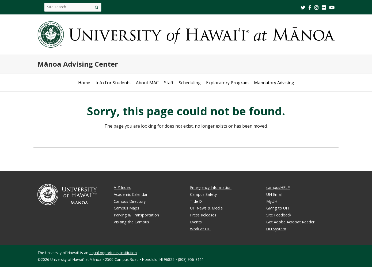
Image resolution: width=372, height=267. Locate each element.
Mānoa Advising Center (77, 64)
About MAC (147, 83)
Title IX (196, 201)
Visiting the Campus (131, 221)
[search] (96, 7)
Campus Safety (203, 194)
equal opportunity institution (113, 252)
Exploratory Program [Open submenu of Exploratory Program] (227, 83)
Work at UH (200, 228)
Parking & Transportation (136, 215)
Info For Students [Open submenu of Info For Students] (113, 83)
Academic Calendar (130, 194)
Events (196, 221)
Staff (168, 83)
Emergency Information (210, 187)
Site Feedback (278, 215)
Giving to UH (277, 208)
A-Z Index (122, 187)
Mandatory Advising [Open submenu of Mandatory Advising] (274, 83)
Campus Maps (126, 208)
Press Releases (203, 215)
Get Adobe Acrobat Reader (290, 221)
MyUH (271, 201)
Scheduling (190, 83)
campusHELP (278, 187)
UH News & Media (206, 208)
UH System (276, 228)
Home (84, 83)
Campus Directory (130, 201)
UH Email (274, 194)
